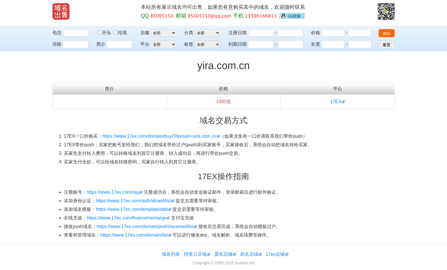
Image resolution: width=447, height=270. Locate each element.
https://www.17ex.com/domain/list (134, 235)
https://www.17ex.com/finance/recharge (126, 217)
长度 (315, 44)
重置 (387, 45)
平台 (144, 44)
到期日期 (237, 44)
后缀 (144, 32)
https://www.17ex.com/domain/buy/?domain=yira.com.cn (159, 136)
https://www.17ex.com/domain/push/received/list (145, 226)
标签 (188, 44)
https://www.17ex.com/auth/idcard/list (133, 200)
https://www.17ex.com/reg (113, 192)
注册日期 (237, 32)
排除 (57, 44)
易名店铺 (249, 254)
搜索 (387, 33)
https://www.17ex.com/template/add (132, 209)
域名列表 (171, 254)
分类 (188, 32)
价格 (315, 32)
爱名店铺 (223, 254)
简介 (100, 44)
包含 (57, 32)
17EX (335, 101)
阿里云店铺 (195, 254)
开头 (104, 32)
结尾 (120, 32)
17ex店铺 (275, 254)
